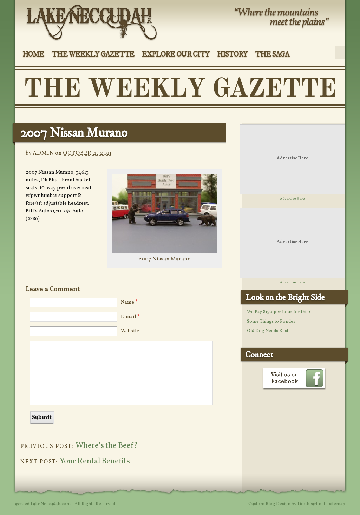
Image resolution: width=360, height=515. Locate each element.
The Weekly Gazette (93, 54)
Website (130, 331)
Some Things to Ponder (271, 321)
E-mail (130, 316)
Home (33, 54)
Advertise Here (292, 158)
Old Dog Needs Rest (267, 331)
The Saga (272, 54)
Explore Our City (175, 54)
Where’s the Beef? (107, 446)
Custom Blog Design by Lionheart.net (287, 504)
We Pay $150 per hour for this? (279, 312)
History (232, 54)
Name (129, 302)
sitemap (337, 504)
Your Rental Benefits (95, 461)
